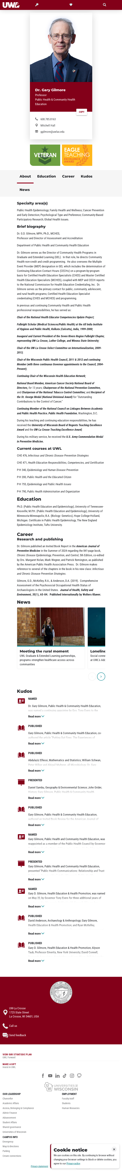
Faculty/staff (68, 1098)
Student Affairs (10, 1122)
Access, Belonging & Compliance (18, 1108)
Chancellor (8, 1098)
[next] (101, 676)
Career (68, 176)
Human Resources (70, 1108)
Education (46, 176)
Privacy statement (39, 1166)
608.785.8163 (48, 119)
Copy (81, 111)
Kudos (86, 176)
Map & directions (11, 1146)
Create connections (12, 1155)
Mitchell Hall (47, 125)
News (25, 189)
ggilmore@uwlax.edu (52, 131)
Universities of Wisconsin (14, 1132)
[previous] (92, 676)
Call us (10, 1026)
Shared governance (12, 1127)
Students (66, 1103)
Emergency (8, 1141)
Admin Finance (10, 1112)
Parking (6, 1151)
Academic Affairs (11, 1103)
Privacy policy (73, 1163)
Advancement (9, 1117)
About (25, 176)
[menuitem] (31, 1099)
